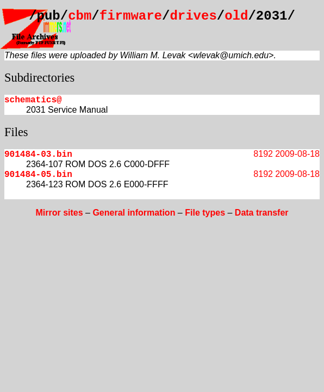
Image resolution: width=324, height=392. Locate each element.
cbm (79, 16)
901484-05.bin (38, 175)
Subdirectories (39, 77)
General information (133, 212)
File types (205, 212)
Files (16, 132)
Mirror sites (59, 212)
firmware (130, 16)
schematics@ (33, 100)
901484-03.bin (38, 155)
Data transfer (262, 212)
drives (193, 16)
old (236, 16)
